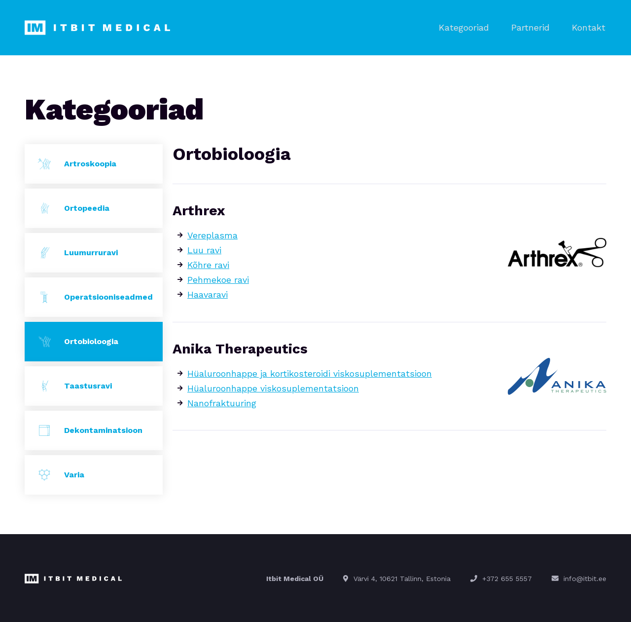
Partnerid (534, 27)
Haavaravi (207, 293)
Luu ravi (204, 249)
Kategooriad (470, 27)
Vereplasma (212, 234)
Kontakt (589, 27)
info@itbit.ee (584, 578)
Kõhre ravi (208, 264)
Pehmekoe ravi (218, 278)
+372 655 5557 (507, 578)
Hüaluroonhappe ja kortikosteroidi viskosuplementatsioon (309, 372)
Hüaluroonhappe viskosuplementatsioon (273, 387)
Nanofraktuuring (221, 402)
